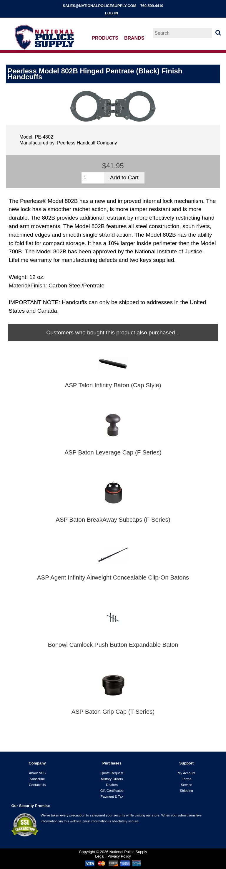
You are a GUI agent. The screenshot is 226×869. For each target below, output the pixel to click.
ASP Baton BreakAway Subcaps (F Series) (113, 520)
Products (105, 38)
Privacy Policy (119, 856)
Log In (111, 13)
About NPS (37, 773)
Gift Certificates (112, 790)
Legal (99, 856)
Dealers (112, 785)
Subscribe (37, 779)
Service (186, 785)
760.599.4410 (151, 6)
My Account (186, 773)
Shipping (186, 790)
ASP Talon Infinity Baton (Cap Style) (113, 385)
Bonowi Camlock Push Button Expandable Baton (113, 645)
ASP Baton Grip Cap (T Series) (113, 712)
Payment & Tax (112, 796)
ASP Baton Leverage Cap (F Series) (113, 452)
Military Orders (112, 779)
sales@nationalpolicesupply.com (99, 6)
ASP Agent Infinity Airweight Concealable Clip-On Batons (113, 577)
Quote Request (111, 773)
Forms (186, 779)
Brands (134, 38)
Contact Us (37, 785)
